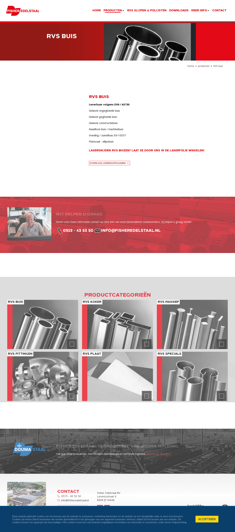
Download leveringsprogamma (108, 163)
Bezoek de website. (158, 454)
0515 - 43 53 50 (69, 496)
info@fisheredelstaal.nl (73, 500)
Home (191, 66)
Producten (204, 66)
